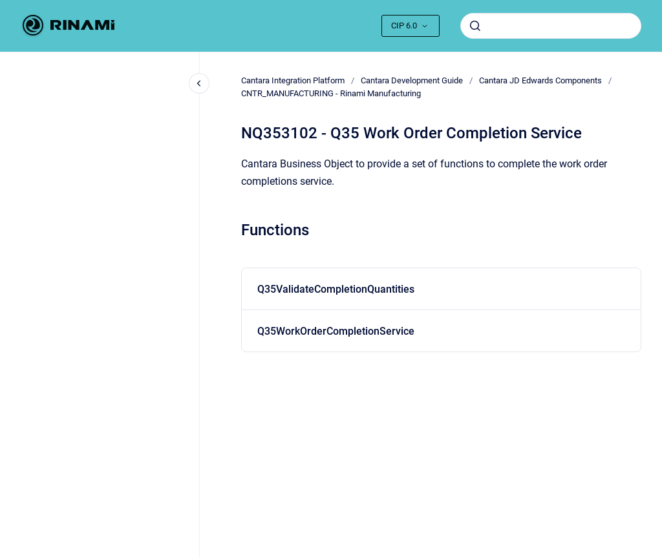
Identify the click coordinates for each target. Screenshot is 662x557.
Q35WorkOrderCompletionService (335, 331)
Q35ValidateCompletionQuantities (335, 289)
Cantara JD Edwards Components (540, 80)
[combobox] (551, 26)
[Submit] (475, 26)
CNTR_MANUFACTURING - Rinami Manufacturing (331, 93)
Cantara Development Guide (412, 80)
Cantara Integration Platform (293, 80)
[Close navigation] (199, 83)
